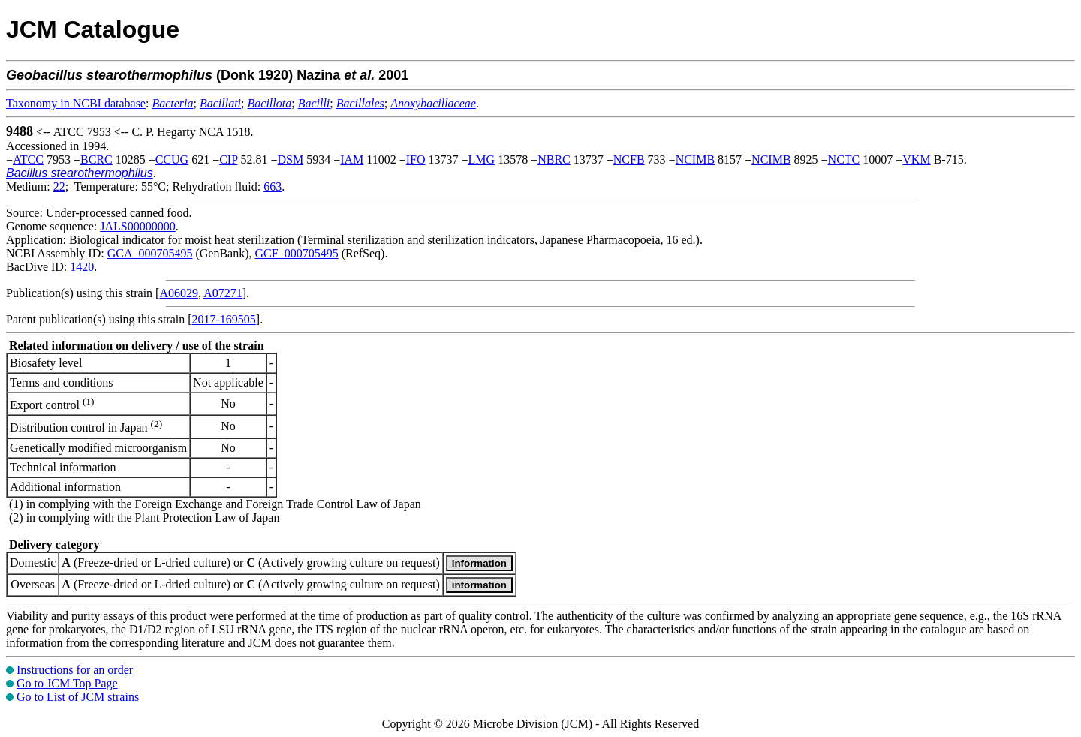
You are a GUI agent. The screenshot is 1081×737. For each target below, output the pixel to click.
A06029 (178, 293)
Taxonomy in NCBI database (76, 103)
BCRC (96, 159)
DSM (291, 159)
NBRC (554, 159)
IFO (416, 159)
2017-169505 (224, 319)
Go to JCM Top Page (67, 683)
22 (59, 186)
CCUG (171, 159)
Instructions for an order (75, 669)
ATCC (28, 159)
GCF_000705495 (297, 253)
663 (272, 186)
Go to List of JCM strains (78, 696)
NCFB (629, 159)
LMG (481, 159)
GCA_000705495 (150, 253)
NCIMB (695, 159)
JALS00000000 (137, 226)
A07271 (222, 293)
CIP (228, 159)
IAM (351, 159)
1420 (82, 266)
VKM (916, 159)
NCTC (844, 159)
